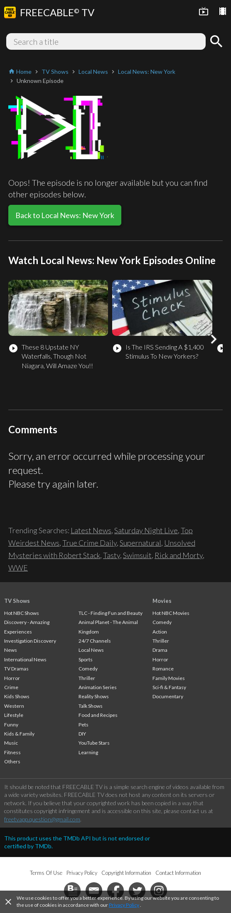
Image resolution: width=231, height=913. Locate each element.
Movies (162, 600)
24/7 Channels (95, 641)
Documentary (167, 696)
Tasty (111, 555)
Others (12, 761)
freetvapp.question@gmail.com (42, 819)
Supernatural (140, 542)
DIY (82, 734)
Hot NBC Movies (170, 613)
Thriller (87, 678)
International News (25, 659)
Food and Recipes (98, 715)
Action (159, 632)
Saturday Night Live (146, 530)
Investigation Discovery (30, 641)
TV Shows (17, 600)
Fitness (12, 752)
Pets (83, 724)
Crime (11, 687)
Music (11, 743)
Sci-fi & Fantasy (169, 687)
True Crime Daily (89, 542)
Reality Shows (94, 696)
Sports (86, 659)
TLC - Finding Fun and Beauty (111, 613)
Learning (88, 752)
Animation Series (98, 687)
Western (14, 706)
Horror (12, 678)
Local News (91, 650)
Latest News (91, 530)
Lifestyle (13, 715)
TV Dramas (16, 668)
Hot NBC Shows (21, 613)
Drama (159, 650)
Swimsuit (137, 555)
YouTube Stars (94, 743)
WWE (18, 567)
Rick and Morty (179, 555)
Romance (163, 668)
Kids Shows (16, 696)
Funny (11, 724)
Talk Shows (91, 706)
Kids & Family (19, 734)
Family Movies (168, 678)
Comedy (88, 668)
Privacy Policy (124, 905)
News (10, 650)
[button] (213, 339)
